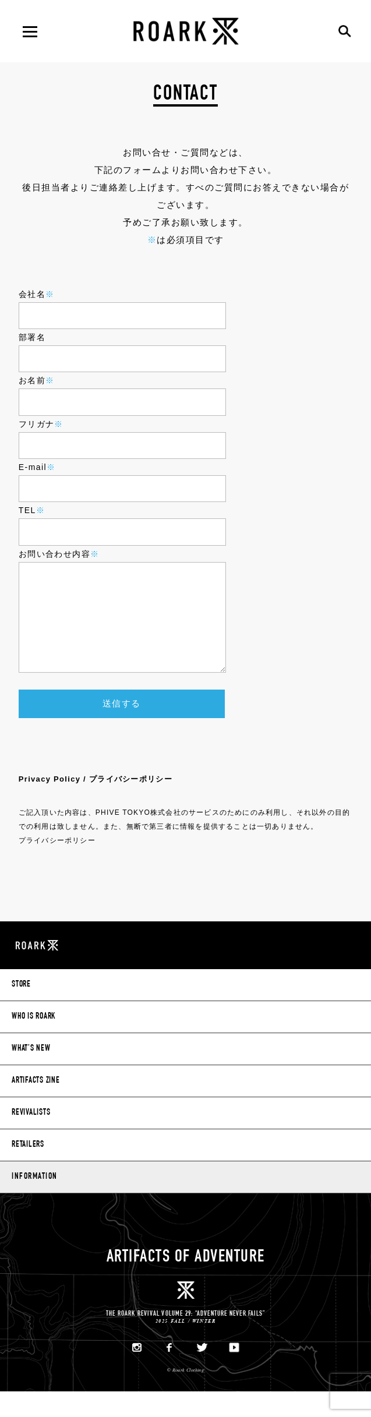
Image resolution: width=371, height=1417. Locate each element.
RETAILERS (28, 1170)
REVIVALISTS (31, 1138)
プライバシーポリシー (57, 865)
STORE (21, 1010)
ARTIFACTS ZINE (36, 1106)
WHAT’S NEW (31, 1074)
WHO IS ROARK (33, 1042)
